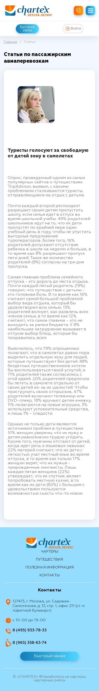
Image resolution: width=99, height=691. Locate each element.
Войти (73, 29)
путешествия (49, 559)
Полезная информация (50, 567)
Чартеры (49, 551)
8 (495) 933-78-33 (30, 630)
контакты (50, 575)
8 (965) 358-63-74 (30, 643)
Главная (10, 42)
